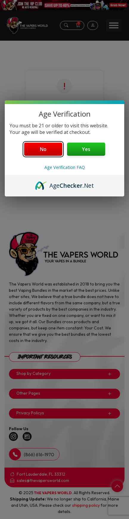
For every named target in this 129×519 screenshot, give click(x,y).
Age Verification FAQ (64, 167)
